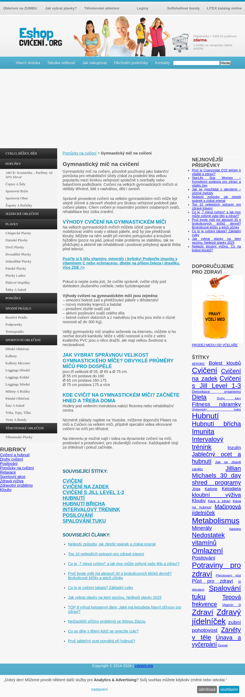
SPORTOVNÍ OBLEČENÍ (23, 340)
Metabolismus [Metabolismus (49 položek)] (215, 520)
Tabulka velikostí (61, 63)
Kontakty (162, 63)
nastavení (99, 689)
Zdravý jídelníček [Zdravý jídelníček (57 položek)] (216, 616)
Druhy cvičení (11, 459)
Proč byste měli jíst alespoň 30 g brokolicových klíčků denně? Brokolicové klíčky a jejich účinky (120, 575)
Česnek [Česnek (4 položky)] (223, 645)
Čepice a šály (15, 184)
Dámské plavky (16, 240)
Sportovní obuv (16, 198)
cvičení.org (40, 36)
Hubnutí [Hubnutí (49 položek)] (205, 415)
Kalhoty (11, 356)
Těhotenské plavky (18, 437)
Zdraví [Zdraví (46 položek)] (202, 612)
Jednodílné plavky (18, 261)
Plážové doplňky (17, 282)
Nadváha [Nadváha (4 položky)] (235, 529)
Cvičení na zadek (86, 486)
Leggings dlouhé (17, 370)
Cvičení (72, 481)
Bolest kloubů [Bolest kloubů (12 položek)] (225, 363)
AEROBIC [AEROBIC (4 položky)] (198, 363)
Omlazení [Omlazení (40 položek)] (207, 551)
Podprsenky (13, 324)
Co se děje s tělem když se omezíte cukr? (103, 631)
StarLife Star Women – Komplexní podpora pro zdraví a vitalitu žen (216, 181)
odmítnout (206, 689)
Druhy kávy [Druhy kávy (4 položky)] (229, 398)
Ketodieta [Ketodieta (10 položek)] (231, 488)
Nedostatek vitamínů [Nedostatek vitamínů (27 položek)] (208, 538)
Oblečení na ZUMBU (20, 8)
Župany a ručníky (18, 205)
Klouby (6, 490)
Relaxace (8, 472)
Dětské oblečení (17, 349)
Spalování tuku (84, 521)
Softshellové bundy (183, 8)
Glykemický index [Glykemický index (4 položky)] (216, 409)
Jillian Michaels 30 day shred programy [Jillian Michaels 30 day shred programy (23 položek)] (216, 475)
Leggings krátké (17, 377)
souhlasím (229, 689)
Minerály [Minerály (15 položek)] (202, 528)
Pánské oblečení (17, 398)
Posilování (9, 463)
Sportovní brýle (16, 191)
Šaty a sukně (14, 405)
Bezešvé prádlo (16, 317)
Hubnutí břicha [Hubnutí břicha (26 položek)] (216, 423)
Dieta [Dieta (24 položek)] (199, 397)
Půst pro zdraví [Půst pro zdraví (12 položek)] (212, 581)
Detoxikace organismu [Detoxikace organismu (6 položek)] (216, 392)
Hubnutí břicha (84, 504)
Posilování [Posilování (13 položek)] (203, 558)
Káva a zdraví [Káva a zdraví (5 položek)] (219, 501)
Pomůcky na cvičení (17, 468)
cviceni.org (144, 666)
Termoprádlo (14, 331)
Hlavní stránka (28, 63)
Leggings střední (17, 384)
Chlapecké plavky (18, 233)
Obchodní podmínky (131, 63)
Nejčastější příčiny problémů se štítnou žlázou (107, 621)
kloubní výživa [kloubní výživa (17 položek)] (216, 495)
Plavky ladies (15, 275)
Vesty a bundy (16, 420)
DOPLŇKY (13, 164)
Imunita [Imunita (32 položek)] (203, 431)
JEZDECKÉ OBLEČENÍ (22, 214)
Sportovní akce (12, 476)
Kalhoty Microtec (17, 363)
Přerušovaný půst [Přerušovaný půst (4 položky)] (228, 575)
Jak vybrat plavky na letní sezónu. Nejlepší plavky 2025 (114, 597)
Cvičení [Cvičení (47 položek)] (204, 370)
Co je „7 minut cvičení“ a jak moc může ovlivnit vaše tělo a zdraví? (123, 564)
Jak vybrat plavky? (61, 8)
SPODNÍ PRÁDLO (18, 308)
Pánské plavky (15, 268)
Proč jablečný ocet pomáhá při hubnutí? (101, 641)
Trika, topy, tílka (18, 413)
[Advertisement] (122, 110)
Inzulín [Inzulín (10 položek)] (234, 447)
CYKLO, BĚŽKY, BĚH (21, 153)
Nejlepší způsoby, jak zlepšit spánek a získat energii (112, 544)
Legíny (142, 8)
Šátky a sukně (15, 290)
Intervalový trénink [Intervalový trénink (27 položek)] (207, 443)
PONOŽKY (13, 298)
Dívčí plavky (14, 247)
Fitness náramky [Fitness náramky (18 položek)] (216, 404)
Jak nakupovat (94, 63)
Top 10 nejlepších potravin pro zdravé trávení (106, 554)
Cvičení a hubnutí (15, 455)
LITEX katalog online (224, 8)
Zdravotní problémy (16, 485)
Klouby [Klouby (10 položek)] (199, 500)
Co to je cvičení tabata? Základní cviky (100, 587)
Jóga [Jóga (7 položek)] (196, 489)
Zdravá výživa (11, 481)
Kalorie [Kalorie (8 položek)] (211, 488)
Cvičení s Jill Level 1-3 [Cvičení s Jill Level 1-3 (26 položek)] (216, 382)
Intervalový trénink (91, 509)
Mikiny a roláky (17, 391)
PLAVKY (11, 224)
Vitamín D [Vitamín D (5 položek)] (231, 605)
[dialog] (122, 686)
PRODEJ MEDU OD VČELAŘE (217, 343)
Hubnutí (74, 498)
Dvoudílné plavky (18, 254)
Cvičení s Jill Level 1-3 (93, 492)
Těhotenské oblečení (102, 8)
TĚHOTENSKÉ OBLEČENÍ (24, 428)
